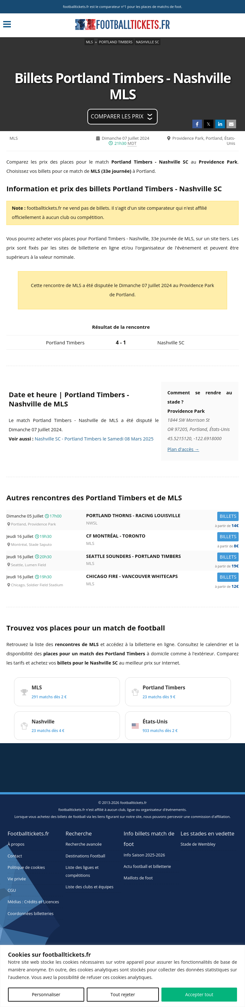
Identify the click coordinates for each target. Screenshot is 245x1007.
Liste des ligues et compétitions (82, 871)
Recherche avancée (84, 844)
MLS (89, 41)
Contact (15, 856)
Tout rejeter (122, 994)
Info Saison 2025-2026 (144, 855)
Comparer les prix (117, 116)
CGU (12, 890)
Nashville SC (147, 41)
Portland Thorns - (162, 517)
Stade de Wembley (198, 844)
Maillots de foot (138, 878)
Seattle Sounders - (162, 557)
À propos (16, 844)
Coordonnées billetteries (31, 913)
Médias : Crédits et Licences (33, 902)
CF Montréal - (162, 537)
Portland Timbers (115, 41)
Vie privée (17, 879)
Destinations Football (85, 856)
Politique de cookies (26, 867)
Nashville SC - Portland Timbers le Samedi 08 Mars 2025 (94, 439)
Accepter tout (199, 994)
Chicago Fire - (162, 577)
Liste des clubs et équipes (90, 887)
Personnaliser (46, 994)
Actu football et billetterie (147, 866)
